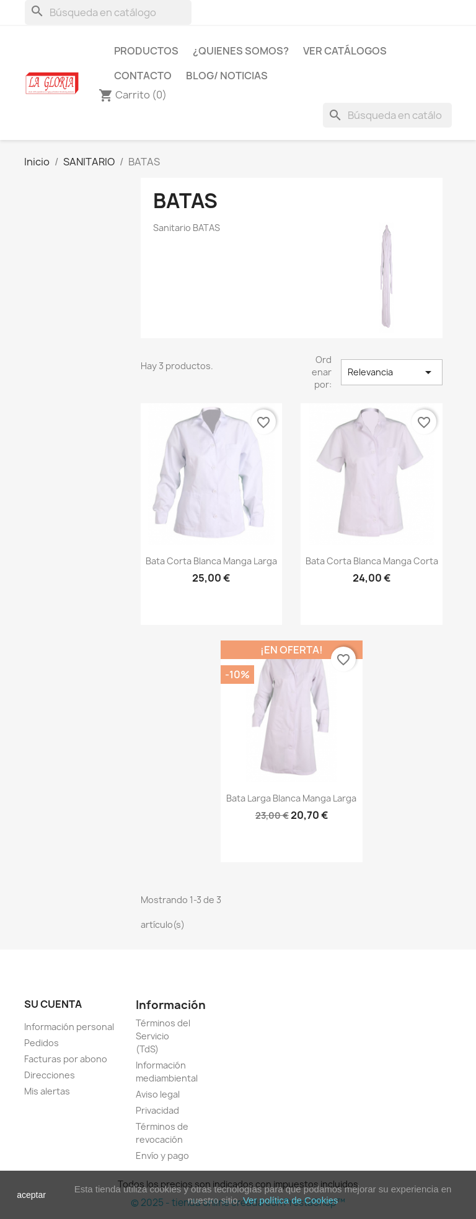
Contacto (143, 75)
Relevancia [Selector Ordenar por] (392, 372)
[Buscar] (108, 12)
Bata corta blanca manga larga (211, 561)
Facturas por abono (65, 1059)
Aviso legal (158, 1094)
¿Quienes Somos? (241, 51)
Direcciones (49, 1075)
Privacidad (157, 1110)
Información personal (69, 1027)
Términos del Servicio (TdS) (163, 1036)
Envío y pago (162, 1155)
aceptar (31, 1195)
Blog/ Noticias (227, 75)
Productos (146, 51)
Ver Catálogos (345, 51)
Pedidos (41, 1043)
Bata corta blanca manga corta (372, 561)
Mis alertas (47, 1091)
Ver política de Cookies (290, 1200)
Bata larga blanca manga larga (291, 798)
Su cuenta (53, 1004)
